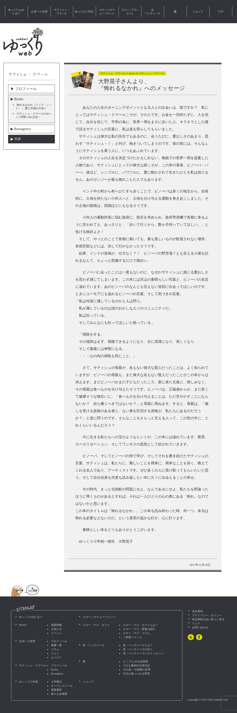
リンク (196, 623)
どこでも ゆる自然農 (135, 661)
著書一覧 (56, 645)
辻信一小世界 (39, 11)
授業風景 (56, 689)
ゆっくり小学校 (84, 11)
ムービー (56, 657)
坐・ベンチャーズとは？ (138, 645)
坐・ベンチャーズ (153, 11)
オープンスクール (62, 685)
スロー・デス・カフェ (130, 11)
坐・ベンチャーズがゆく (138, 649)
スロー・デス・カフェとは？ (140, 625)
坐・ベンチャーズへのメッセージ (143, 653)
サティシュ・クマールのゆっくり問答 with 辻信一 (34, 115)
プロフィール (59, 641)
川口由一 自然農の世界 (137, 669)
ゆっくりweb (23, 42)
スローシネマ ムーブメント (107, 11)
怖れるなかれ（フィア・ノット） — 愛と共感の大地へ (34, 106)
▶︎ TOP (16, 139)
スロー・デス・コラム (136, 633)
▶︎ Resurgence (21, 129)
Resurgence (57, 673)
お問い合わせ (200, 627)
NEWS (23, 625)
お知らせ (56, 629)
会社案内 (197, 611)
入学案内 (56, 681)
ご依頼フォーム (132, 637)
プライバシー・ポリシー (207, 615)
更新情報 (56, 625)
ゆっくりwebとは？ (16, 11)
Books (54, 669)
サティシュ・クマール (62, 11)
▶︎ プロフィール (24, 89)
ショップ (198, 11)
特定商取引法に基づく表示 (208, 619)
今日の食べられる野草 (136, 673)
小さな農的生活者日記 (136, 665)
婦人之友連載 (59, 693)
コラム (55, 649)
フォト (55, 653)
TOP (221, 11)
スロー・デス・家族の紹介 (139, 629)
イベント (56, 633)
